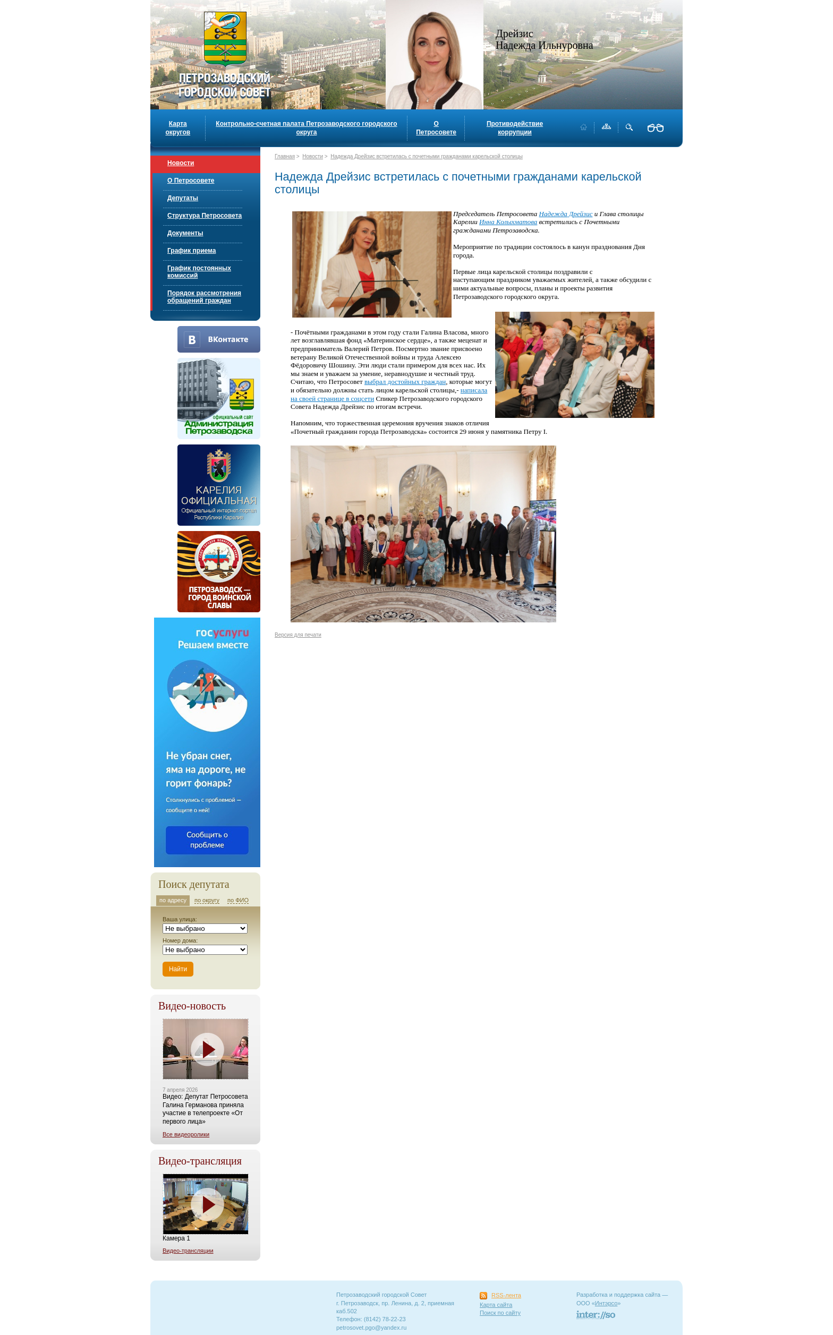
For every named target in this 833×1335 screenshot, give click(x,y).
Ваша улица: (180, 919)
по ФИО (238, 900)
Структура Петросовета (204, 215)
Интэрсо (606, 1303)
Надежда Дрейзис (566, 214)
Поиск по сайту (500, 1313)
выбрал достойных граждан (405, 382)
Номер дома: (180, 940)
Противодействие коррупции (515, 128)
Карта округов (177, 128)
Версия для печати (298, 635)
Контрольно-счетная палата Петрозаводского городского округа (306, 128)
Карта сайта (496, 1305)
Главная (285, 156)
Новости (180, 163)
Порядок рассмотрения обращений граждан (204, 296)
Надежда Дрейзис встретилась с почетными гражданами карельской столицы (426, 156)
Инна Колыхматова (508, 222)
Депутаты (182, 198)
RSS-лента (506, 1295)
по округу (206, 900)
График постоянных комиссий (199, 271)
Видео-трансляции (188, 1250)
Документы (185, 233)
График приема (191, 250)
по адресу (172, 900)
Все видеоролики (186, 1134)
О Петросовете (436, 128)
